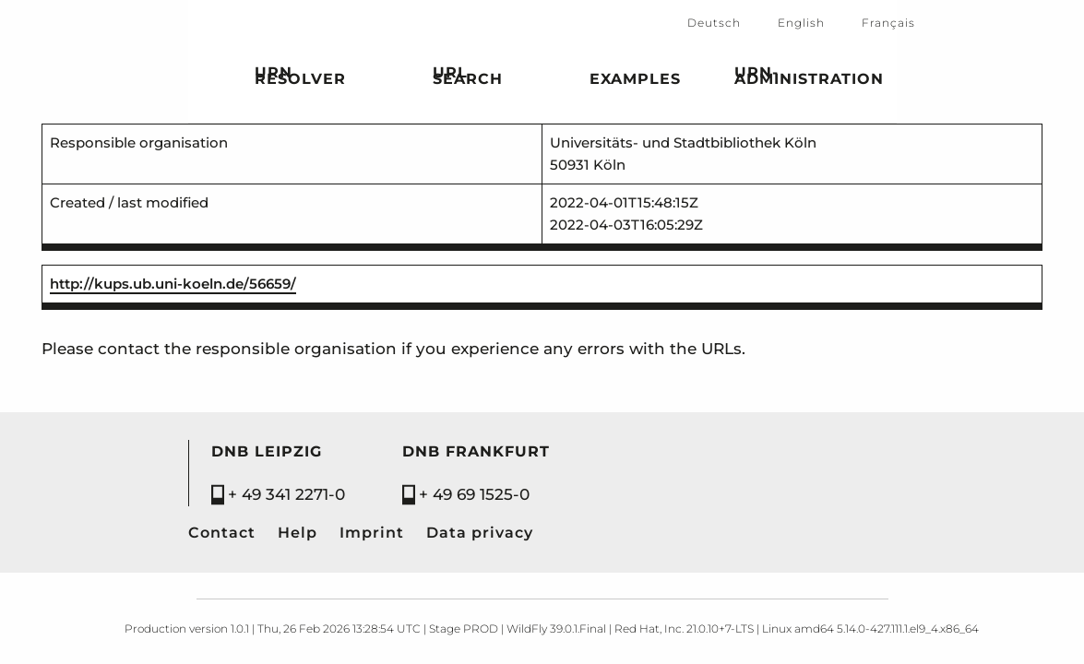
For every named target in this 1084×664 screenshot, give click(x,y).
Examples (635, 82)
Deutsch (714, 23)
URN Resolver (300, 78)
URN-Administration (809, 78)
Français (888, 23)
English (801, 23)
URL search (468, 78)
